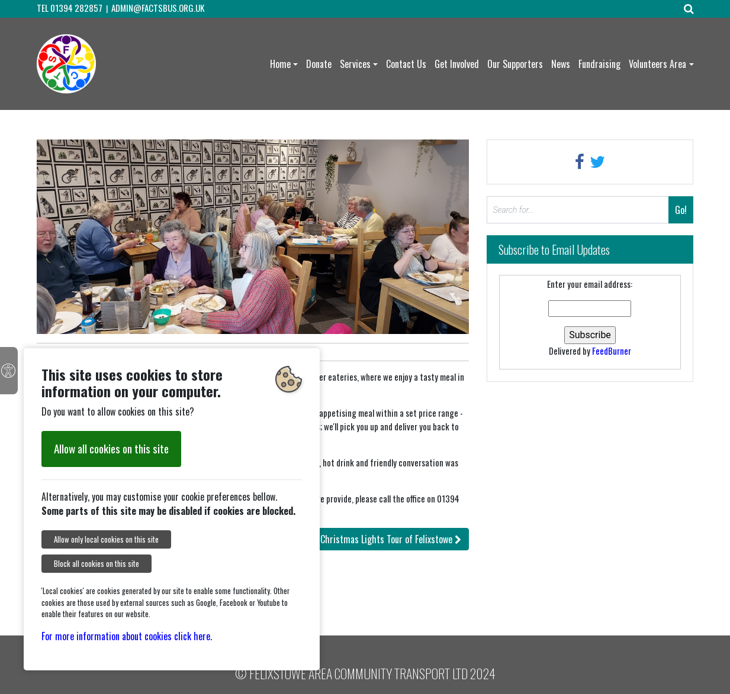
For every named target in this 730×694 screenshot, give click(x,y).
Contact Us (406, 64)
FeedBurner (611, 350)
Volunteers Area (657, 64)
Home (280, 64)
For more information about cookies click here (125, 636)
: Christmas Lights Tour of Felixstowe (379, 539)
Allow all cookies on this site (111, 448)
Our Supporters (515, 64)
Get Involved (457, 64)
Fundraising (599, 64)
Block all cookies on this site (96, 563)
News (560, 64)
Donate (319, 64)
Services (355, 64)
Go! (681, 210)
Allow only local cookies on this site (106, 539)
